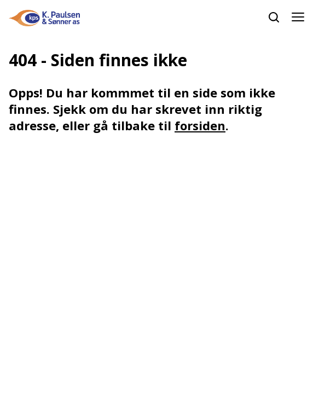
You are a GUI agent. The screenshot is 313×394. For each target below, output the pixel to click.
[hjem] (44, 17)
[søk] (273, 17)
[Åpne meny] (298, 18)
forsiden (200, 125)
